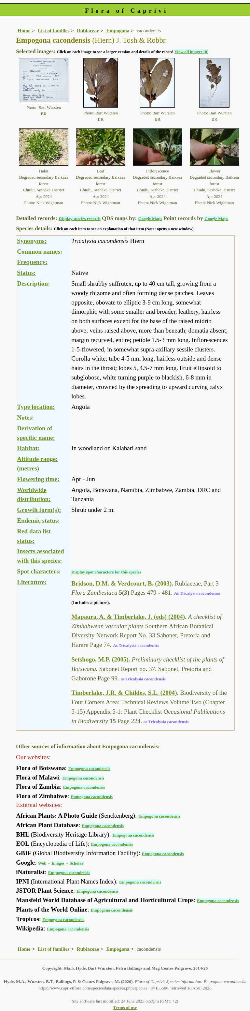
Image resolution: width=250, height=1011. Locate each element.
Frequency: (32, 262)
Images (57, 863)
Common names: (39, 251)
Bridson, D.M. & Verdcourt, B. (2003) (121, 583)
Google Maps (150, 218)
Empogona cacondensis (89, 768)
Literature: (32, 582)
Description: (33, 283)
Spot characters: (39, 571)
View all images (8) (191, 51)
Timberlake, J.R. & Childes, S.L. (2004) (124, 692)
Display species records (79, 218)
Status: (26, 272)
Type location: (36, 406)
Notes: (25, 417)
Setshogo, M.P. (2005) (100, 659)
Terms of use (125, 1007)
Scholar (77, 863)
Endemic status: (38, 520)
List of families (53, 30)
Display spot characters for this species (106, 572)
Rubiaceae (88, 30)
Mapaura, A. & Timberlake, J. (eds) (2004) (128, 616)
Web (42, 863)
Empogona (118, 30)
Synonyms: (32, 240)
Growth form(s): (39, 509)
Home (24, 30)
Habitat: (28, 448)
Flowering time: (38, 479)
